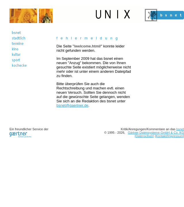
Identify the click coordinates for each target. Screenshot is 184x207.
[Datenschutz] (144, 136)
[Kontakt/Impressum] (169, 136)
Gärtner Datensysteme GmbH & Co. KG (156, 132)
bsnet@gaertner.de (72, 105)
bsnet (180, 129)
